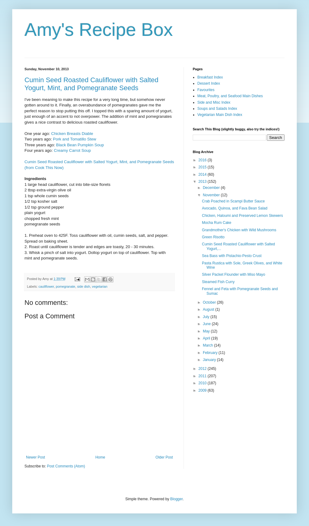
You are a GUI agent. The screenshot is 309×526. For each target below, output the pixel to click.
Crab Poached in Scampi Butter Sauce (233, 201)
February (210, 353)
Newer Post (35, 457)
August (209, 309)
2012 (203, 369)
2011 (203, 376)
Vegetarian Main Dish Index (219, 115)
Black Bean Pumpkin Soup (80, 145)
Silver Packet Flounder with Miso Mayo (233, 274)
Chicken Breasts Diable (72, 133)
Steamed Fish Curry (218, 282)
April (207, 338)
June (207, 324)
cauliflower (46, 286)
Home (100, 457)
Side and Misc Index (213, 102)
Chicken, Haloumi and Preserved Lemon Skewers (242, 215)
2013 (203, 181)
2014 (203, 174)
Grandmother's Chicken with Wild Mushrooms (239, 230)
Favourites (205, 90)
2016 (203, 160)
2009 (203, 390)
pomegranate (65, 286)
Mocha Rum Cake (216, 223)
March (208, 345)
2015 (203, 167)
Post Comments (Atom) (66, 466)
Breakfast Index (210, 77)
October (210, 302)
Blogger (176, 499)
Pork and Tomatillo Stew (74, 139)
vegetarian (99, 286)
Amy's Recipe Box (98, 29)
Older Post (164, 457)
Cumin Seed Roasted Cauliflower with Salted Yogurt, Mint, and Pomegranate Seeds (91, 84)
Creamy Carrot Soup (72, 150)
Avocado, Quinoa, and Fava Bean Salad (234, 208)
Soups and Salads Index (217, 108)
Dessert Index (208, 83)
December (212, 188)
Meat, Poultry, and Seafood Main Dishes (230, 96)
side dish (83, 286)
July (206, 317)
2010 (203, 383)
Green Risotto (213, 237)
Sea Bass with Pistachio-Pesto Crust (232, 256)
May (207, 331)
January (210, 360)
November (212, 195)
